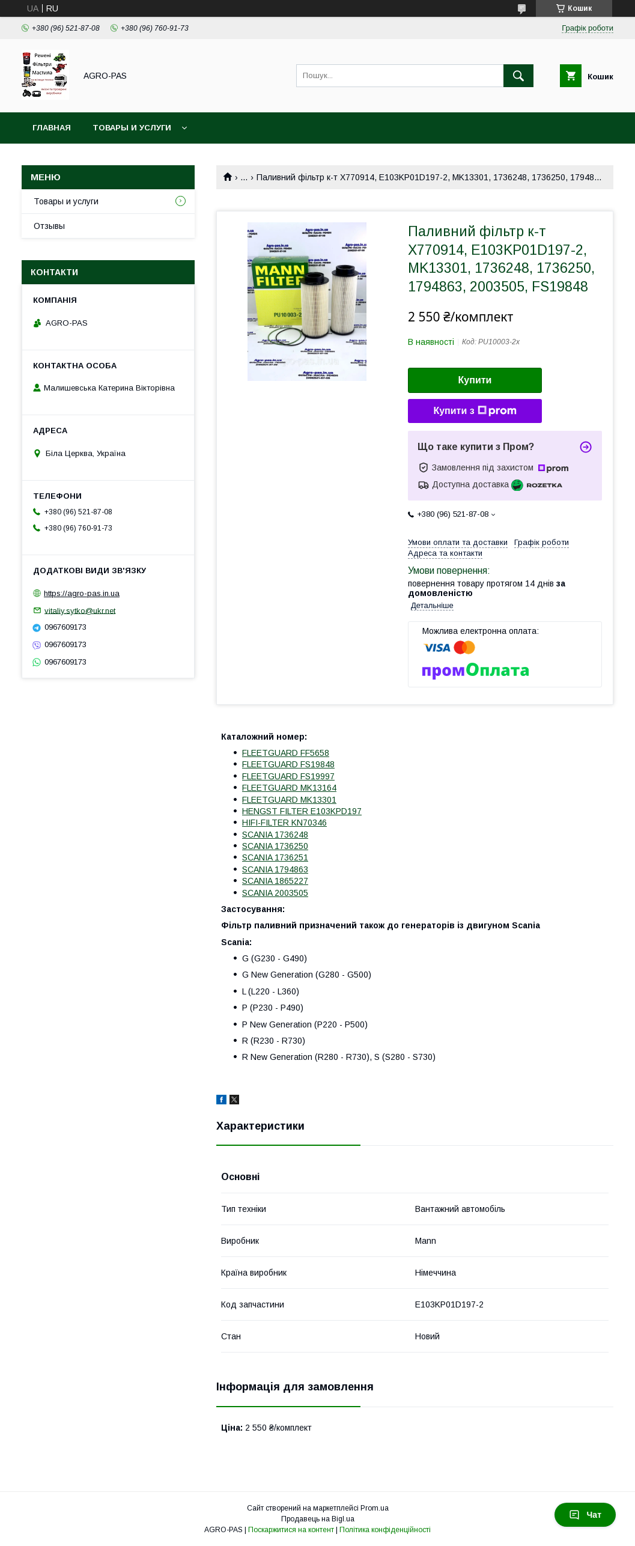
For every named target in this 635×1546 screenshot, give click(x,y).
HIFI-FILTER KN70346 (284, 822)
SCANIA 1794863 (275, 869)
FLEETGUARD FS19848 (288, 764)
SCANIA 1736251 (275, 857)
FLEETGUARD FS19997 (288, 776)
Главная (51, 127)
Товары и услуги (132, 127)
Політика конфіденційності (385, 1530)
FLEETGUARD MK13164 (289, 788)
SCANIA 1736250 (275, 846)
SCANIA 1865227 (275, 881)
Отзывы (49, 226)
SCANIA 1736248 (275, 834)
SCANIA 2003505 (275, 893)
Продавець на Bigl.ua (317, 1519)
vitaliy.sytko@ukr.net (79, 610)
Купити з (474, 411)
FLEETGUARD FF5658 (285, 753)
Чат (585, 1514)
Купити (475, 380)
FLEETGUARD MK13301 (289, 800)
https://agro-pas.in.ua (82, 593)
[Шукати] (518, 75)
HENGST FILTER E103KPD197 (302, 811)
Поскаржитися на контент (291, 1530)
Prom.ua (374, 1508)
